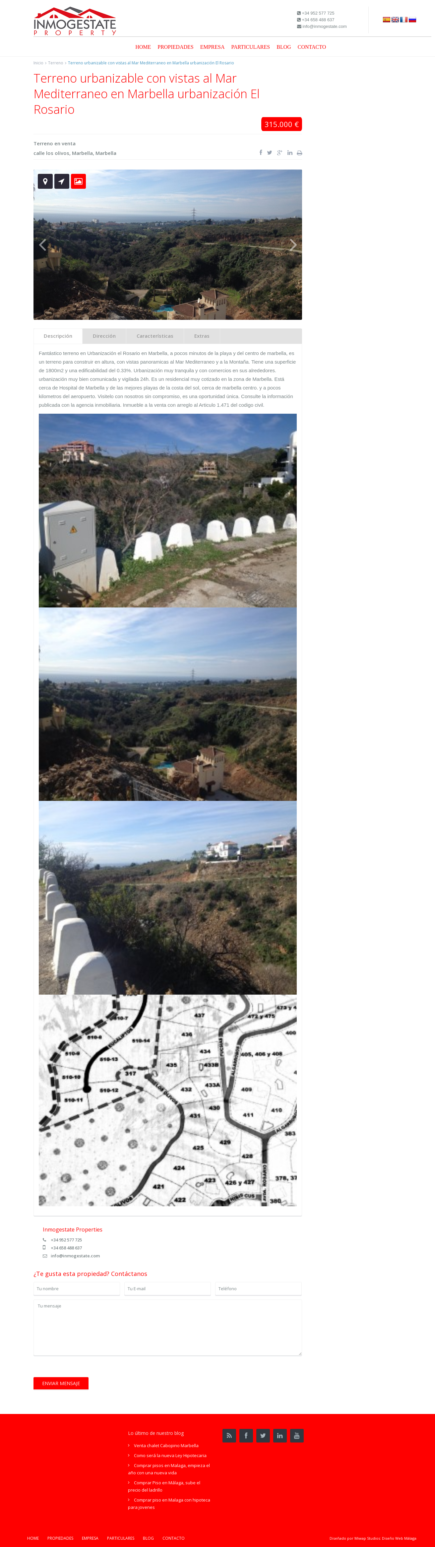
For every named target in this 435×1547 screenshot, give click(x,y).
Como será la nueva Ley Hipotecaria (170, 1455)
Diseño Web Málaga (399, 1538)
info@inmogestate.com (75, 1256)
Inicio (38, 63)
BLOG (284, 47)
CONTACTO (312, 47)
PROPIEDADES (175, 47)
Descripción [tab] (58, 335)
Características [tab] (155, 335)
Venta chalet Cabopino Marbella (166, 1445)
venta (69, 143)
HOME (143, 47)
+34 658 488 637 (66, 1248)
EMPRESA (212, 47)
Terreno (55, 63)
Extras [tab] (202, 335)
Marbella (82, 153)
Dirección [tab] (104, 335)
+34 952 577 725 (66, 1240)
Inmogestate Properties (72, 1229)
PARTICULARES (250, 47)
